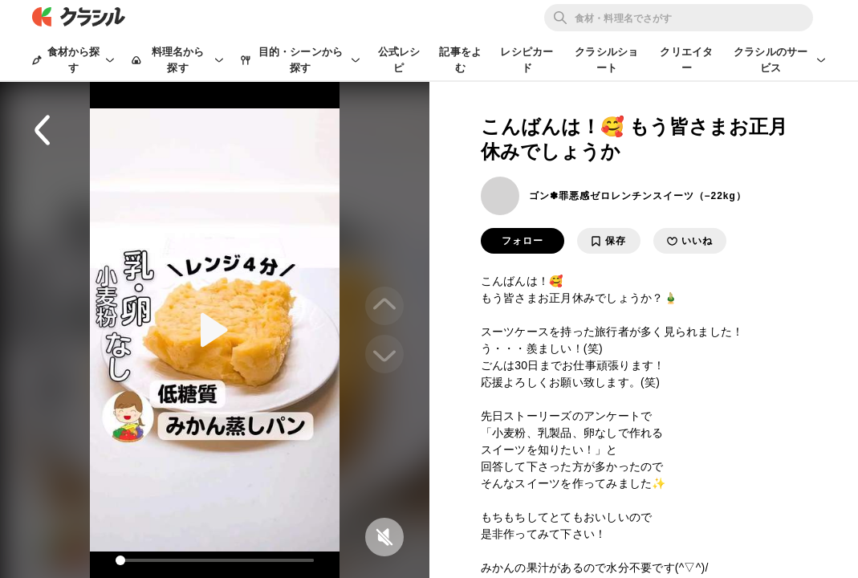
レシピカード (526, 60)
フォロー (522, 240)
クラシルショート (606, 60)
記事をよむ (460, 60)
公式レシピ (399, 60)
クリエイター (686, 60)
